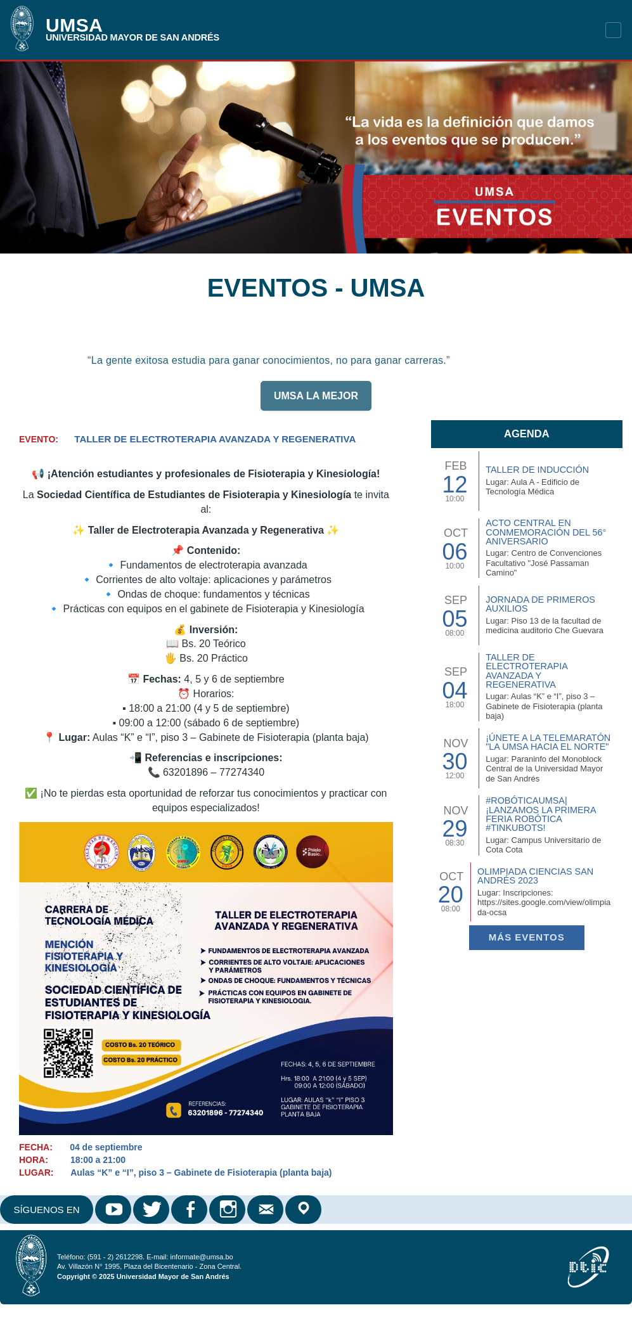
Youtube (114, 1209)
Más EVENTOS (527, 937)
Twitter (152, 1209)
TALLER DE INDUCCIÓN (537, 470)
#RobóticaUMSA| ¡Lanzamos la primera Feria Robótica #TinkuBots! (541, 814)
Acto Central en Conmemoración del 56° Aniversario (546, 532)
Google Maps (304, 1209)
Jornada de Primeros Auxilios (540, 604)
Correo (266, 1209)
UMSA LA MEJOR (316, 401)
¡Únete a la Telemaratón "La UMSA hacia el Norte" (548, 742)
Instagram (228, 1209)
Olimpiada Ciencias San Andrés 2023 (535, 875)
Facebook (190, 1209)
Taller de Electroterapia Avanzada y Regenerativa (526, 671)
